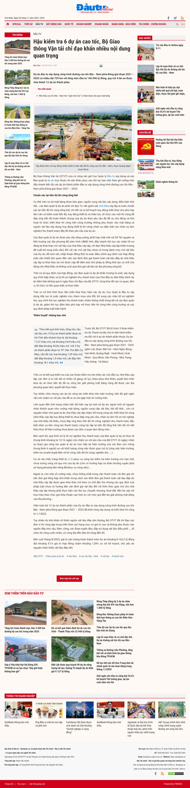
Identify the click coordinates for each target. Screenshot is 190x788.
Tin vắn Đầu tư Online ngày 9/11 (169, 47)
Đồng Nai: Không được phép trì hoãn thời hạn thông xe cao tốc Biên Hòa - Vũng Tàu (17, 125)
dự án (50, 180)
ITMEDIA (178, 784)
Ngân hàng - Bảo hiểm (124, 24)
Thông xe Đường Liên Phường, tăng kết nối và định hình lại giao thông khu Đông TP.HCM (115, 653)
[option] (18, 714)
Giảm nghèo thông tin (167, 181)
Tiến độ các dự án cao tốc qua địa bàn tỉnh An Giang (114, 629)
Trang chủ (9, 784)
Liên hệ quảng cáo (37, 784)
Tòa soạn (21, 784)
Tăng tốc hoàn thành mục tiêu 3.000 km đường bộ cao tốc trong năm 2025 (17, 60)
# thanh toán (118, 556)
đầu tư (111, 176)
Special (17, 24)
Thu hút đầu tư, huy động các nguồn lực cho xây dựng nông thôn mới (170, 163)
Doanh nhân (102, 24)
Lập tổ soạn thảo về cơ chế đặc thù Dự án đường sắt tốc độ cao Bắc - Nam (17, 166)
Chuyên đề (145, 132)
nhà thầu (104, 205)
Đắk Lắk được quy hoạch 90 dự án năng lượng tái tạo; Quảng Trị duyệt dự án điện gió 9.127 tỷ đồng (72, 668)
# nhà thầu (72, 556)
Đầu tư (39, 24)
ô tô (70, 459)
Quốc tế (69, 24)
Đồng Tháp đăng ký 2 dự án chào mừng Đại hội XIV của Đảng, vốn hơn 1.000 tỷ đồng (115, 604)
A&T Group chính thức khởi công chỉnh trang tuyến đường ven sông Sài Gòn (171, 725)
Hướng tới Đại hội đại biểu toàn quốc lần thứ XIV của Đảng (169, 142)
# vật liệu (105, 556)
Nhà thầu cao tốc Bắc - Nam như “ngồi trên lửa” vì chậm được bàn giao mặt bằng (74, 96)
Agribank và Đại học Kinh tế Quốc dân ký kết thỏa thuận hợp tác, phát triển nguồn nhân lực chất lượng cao (141, 729)
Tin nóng (17, 34)
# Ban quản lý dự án (54, 556)
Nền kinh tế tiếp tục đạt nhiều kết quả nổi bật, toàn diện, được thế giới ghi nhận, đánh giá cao (170, 90)
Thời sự (28, 24)
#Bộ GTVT (38, 556)
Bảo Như (36, 65)
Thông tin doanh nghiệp (20, 696)
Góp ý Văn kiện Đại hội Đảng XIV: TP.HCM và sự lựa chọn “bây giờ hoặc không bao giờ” (24, 668)
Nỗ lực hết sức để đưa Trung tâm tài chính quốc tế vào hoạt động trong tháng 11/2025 (115, 666)
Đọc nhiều (145, 38)
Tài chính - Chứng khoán (152, 24)
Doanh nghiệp (84, 24)
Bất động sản (53, 24)
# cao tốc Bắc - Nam (88, 556)
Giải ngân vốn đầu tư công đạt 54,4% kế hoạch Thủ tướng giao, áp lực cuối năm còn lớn (115, 679)
